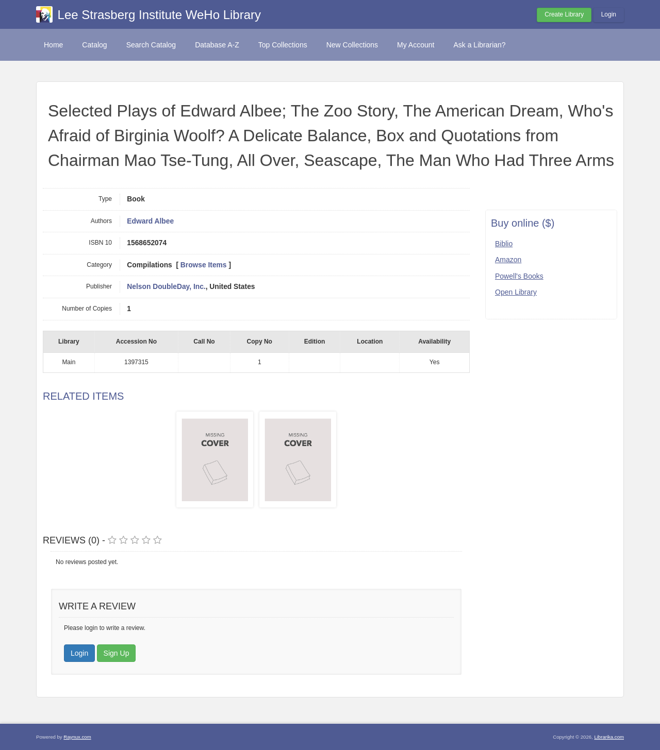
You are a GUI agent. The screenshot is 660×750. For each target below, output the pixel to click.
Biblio (504, 244)
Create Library (564, 14)
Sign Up (116, 653)
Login (608, 14)
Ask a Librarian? (479, 45)
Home (53, 45)
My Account (415, 45)
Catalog (94, 45)
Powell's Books (519, 276)
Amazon (508, 259)
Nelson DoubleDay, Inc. (166, 287)
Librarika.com (609, 737)
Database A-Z (217, 45)
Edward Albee (150, 221)
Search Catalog (151, 45)
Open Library (516, 292)
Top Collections (282, 45)
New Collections (352, 45)
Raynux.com (77, 737)
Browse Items (203, 265)
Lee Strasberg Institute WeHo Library (159, 15)
